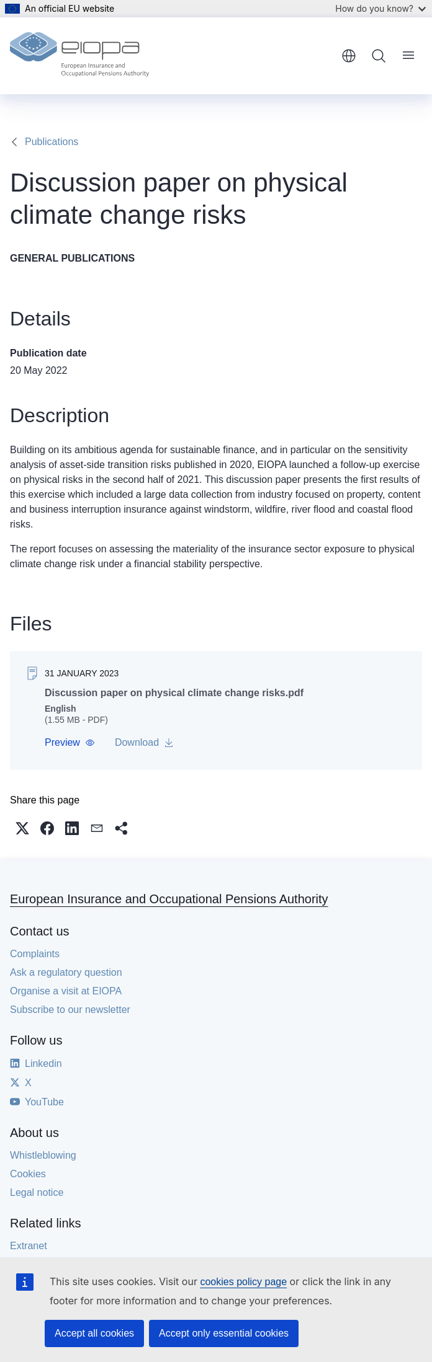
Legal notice (36, 1192)
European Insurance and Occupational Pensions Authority (169, 899)
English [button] (348, 55)
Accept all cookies (94, 1333)
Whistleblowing (43, 1155)
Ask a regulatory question (66, 972)
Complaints (35, 954)
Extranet (28, 1245)
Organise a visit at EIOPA (66, 991)
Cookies (28, 1174)
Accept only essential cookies (224, 1333)
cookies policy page (243, 1281)
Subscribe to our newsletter (70, 1009)
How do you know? (380, 8)
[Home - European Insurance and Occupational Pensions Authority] (79, 55)
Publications (51, 141)
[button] (70, 743)
